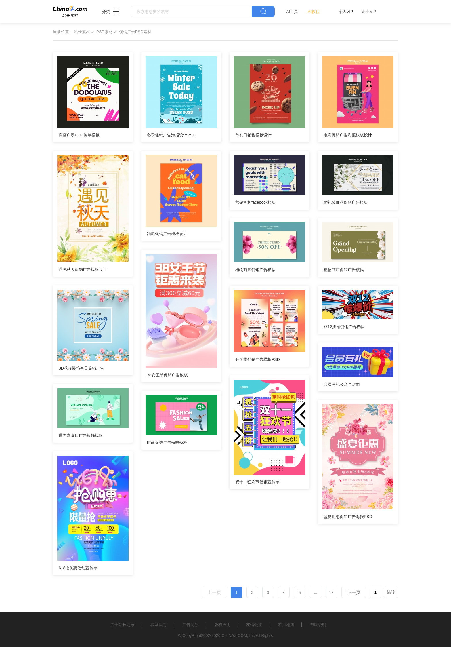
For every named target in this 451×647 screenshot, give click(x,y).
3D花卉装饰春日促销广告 (81, 368)
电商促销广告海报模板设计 (348, 135)
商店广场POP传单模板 (79, 135)
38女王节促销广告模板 (167, 375)
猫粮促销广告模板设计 (167, 233)
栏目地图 (286, 624)
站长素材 (82, 31)
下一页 (354, 592)
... (315, 592)
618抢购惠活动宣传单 (78, 568)
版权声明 (222, 624)
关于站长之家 (122, 624)
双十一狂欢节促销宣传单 (257, 481)
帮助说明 (318, 624)
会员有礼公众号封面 (342, 384)
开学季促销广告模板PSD (257, 359)
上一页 (214, 592)
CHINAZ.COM (234, 635)
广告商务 (190, 624)
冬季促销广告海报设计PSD (171, 135)
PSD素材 (104, 31)
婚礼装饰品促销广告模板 (346, 202)
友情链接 (254, 624)
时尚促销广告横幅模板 (167, 442)
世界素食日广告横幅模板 (81, 435)
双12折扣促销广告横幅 (344, 326)
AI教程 (314, 11)
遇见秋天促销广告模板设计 (83, 269)
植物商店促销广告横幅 (255, 269)
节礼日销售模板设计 (253, 135)
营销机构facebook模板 (255, 202)
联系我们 (158, 624)
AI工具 (292, 11)
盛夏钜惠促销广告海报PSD (348, 516)
